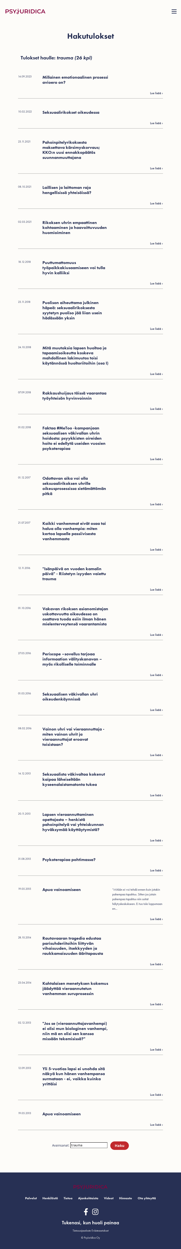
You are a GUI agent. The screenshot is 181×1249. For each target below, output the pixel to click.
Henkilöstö (50, 1198)
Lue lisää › (156, 1125)
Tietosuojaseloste (82, 1230)
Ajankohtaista (88, 1198)
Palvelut (31, 1198)
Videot (108, 1198)
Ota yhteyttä (147, 1198)
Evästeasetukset (100, 1230)
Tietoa (68, 1198)
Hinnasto (125, 1198)
